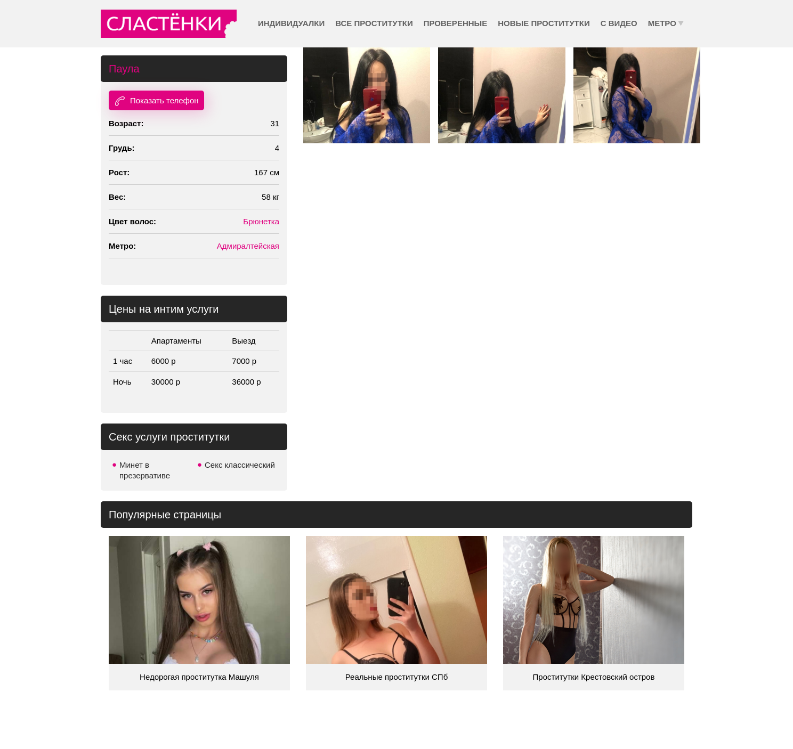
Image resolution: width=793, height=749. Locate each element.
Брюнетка (261, 221)
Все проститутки (374, 23)
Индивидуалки (291, 23)
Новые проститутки (543, 23)
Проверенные (455, 23)
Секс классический (240, 464)
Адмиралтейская (248, 245)
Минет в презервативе (144, 470)
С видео (619, 23)
